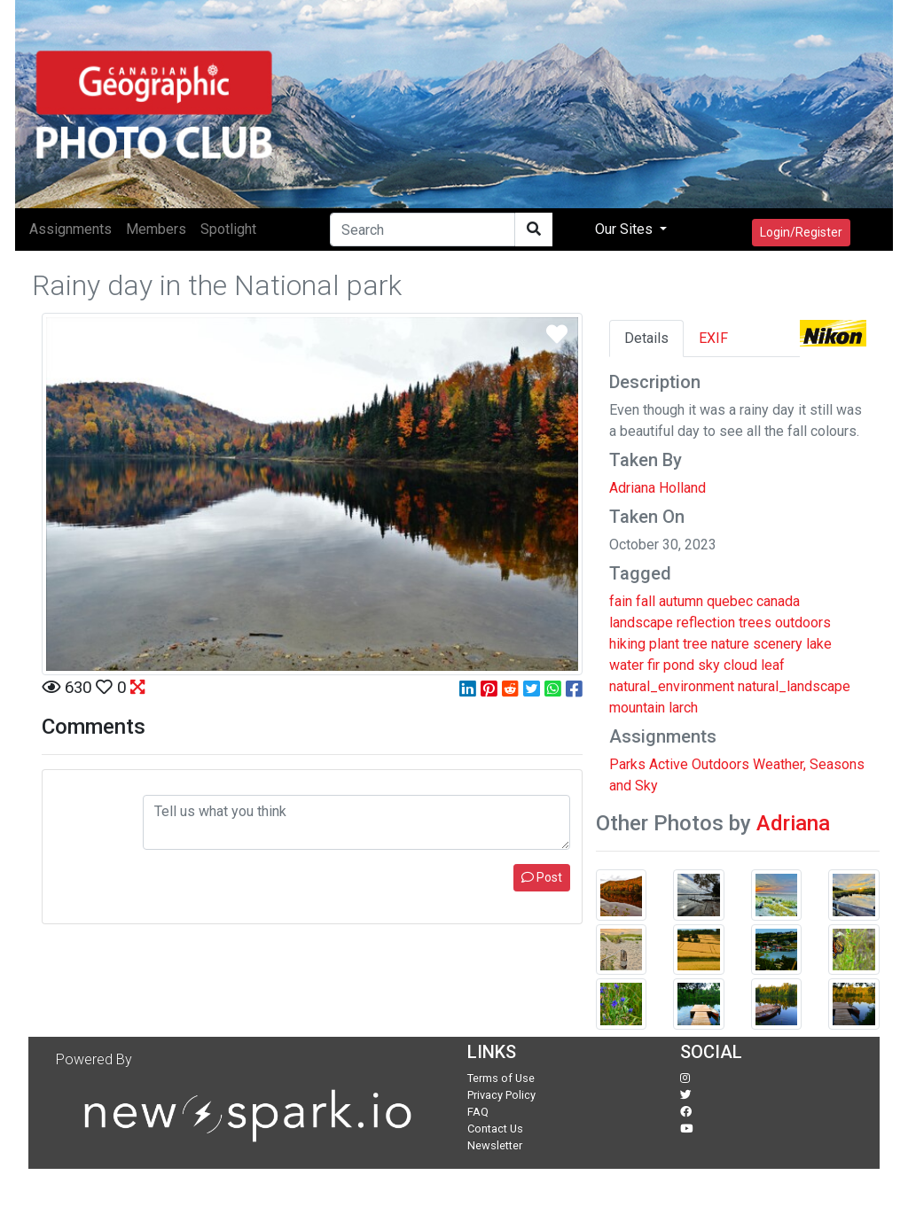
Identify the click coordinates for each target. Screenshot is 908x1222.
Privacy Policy (501, 1094)
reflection (706, 622)
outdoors (803, 622)
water (626, 665)
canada (778, 601)
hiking (627, 643)
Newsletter (494, 1145)
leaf (773, 665)
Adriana (793, 823)
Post (541, 877)
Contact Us (495, 1128)
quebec (730, 601)
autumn (681, 601)
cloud (740, 665)
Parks (627, 764)
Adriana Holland (657, 487)
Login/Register (801, 232)
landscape (641, 622)
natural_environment (671, 686)
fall (645, 601)
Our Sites (625, 229)
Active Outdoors (699, 764)
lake (819, 643)
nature (730, 643)
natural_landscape (794, 686)
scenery (777, 643)
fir (653, 665)
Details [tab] (646, 338)
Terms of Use (501, 1078)
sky (709, 665)
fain (620, 601)
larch (683, 707)
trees (755, 622)
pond (678, 665)
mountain (637, 707)
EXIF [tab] (713, 338)
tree (695, 643)
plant (664, 643)
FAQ (478, 1111)
